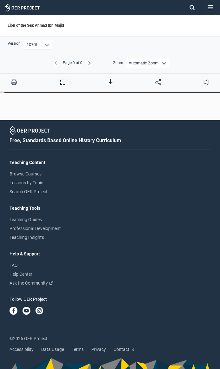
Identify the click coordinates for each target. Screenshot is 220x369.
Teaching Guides (26, 219)
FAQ (14, 265)
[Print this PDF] (14, 82)
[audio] (206, 82)
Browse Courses (26, 173)
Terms (78, 349)
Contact (123, 349)
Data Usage (52, 349)
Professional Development (35, 228)
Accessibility (22, 349)
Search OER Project (29, 191)
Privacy (98, 349)
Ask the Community (31, 283)
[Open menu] (210, 7)
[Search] (189, 7)
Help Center (21, 274)
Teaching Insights (27, 237)
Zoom (118, 63)
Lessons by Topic (26, 182)
